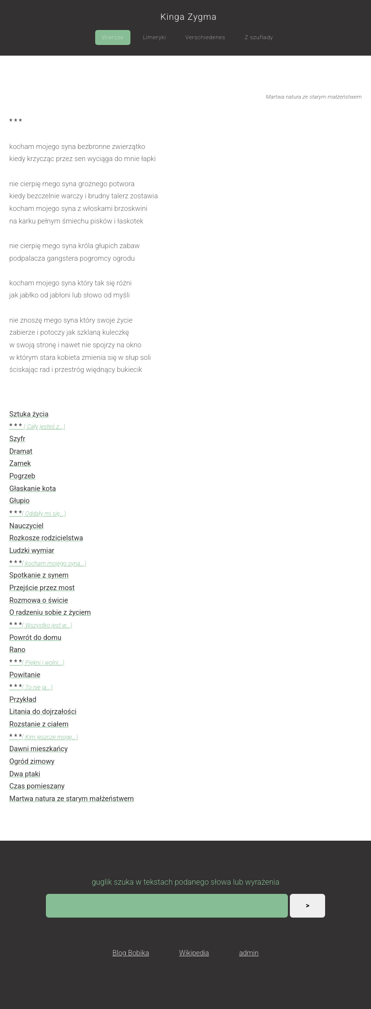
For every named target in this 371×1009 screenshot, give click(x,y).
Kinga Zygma (188, 17)
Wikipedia (194, 953)
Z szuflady (258, 37)
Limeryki (154, 37)
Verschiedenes (206, 37)
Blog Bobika (131, 953)
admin (248, 953)
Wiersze (113, 37)
